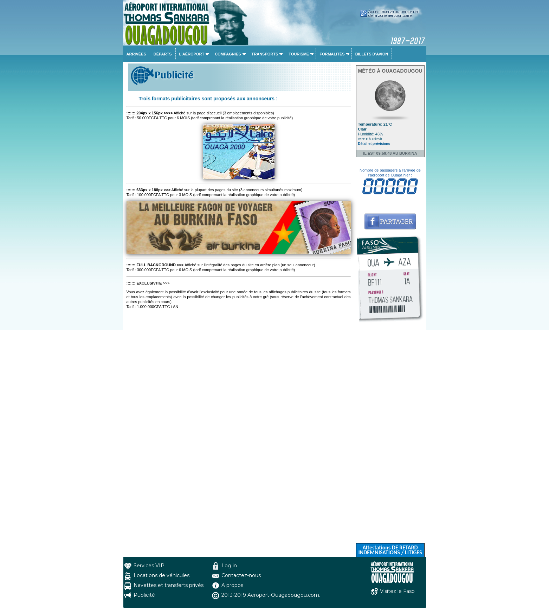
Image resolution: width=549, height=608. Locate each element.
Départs (163, 54)
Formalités (332, 54)
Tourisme (299, 54)
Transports (265, 54)
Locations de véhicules (161, 575)
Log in (229, 565)
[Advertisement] (390, 438)
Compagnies (228, 54)
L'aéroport (192, 54)
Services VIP (149, 565)
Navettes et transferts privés (169, 585)
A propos (232, 585)
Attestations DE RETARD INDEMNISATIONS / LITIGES (390, 550)
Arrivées (136, 54)
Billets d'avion (371, 54)
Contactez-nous (241, 575)
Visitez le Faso (397, 591)
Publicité (144, 595)
